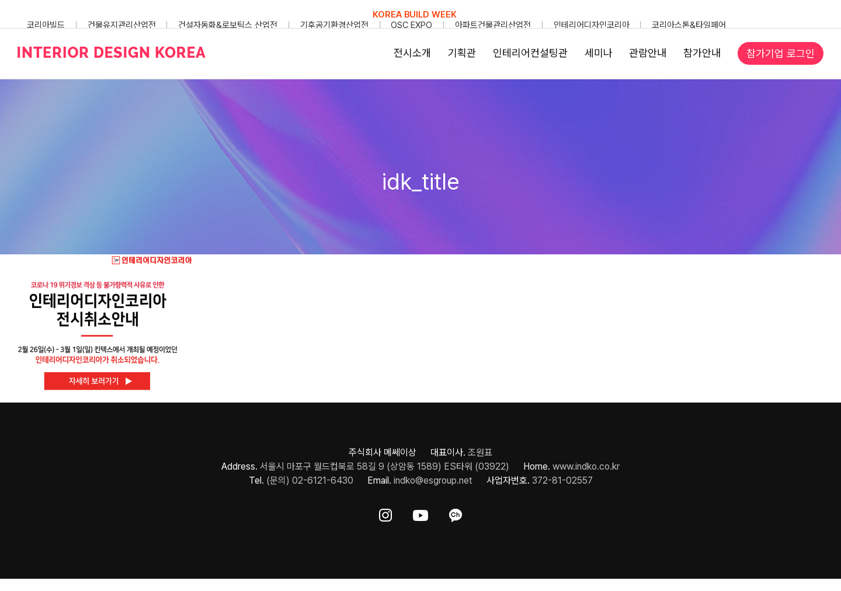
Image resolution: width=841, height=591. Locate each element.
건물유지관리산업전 (122, 25)
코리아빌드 (46, 25)
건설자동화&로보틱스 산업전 (227, 25)
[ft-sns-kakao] (455, 513)
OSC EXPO (411, 25)
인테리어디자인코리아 (592, 25)
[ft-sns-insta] (385, 513)
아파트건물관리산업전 (493, 25)
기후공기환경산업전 (334, 25)
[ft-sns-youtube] (420, 513)
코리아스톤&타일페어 (689, 25)
